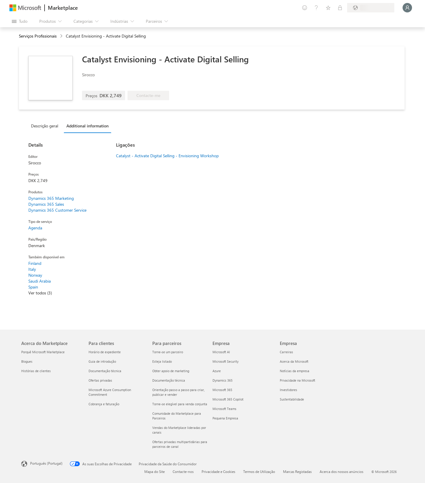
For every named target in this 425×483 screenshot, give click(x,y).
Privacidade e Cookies (218, 471)
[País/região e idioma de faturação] (370, 7)
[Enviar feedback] (304, 7)
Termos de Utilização (259, 471)
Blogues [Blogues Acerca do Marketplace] (26, 361)
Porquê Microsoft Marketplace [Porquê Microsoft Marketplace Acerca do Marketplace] (43, 352)
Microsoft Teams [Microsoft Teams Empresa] (224, 408)
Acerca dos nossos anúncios (341, 471)
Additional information (87, 126)
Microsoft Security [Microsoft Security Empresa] (225, 361)
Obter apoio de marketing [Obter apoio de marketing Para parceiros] (170, 371)
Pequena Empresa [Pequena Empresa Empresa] (225, 418)
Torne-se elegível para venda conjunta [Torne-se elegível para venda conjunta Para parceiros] (179, 404)
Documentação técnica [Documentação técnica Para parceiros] (168, 380)
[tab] (46, 125)
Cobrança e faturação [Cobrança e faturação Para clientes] (104, 404)
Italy (32, 269)
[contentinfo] (62, 36)
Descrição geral (44, 126)
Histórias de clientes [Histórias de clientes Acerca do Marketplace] (36, 371)
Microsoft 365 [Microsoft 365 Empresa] (222, 390)
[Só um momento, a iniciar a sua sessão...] (407, 7)
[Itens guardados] (328, 7)
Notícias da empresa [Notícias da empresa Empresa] (294, 371)
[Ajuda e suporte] (316, 7)
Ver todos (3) (40, 293)
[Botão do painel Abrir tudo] (19, 21)
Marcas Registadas (297, 471)
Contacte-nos (183, 471)
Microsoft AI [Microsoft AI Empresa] (221, 352)
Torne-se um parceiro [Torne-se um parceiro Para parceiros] (167, 352)
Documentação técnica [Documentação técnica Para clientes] (105, 371)
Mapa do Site (154, 471)
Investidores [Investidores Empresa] (288, 390)
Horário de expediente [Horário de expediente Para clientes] (105, 352)
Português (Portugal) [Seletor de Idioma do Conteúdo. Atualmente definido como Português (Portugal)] (46, 463)
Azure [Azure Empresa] (216, 371)
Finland (34, 263)
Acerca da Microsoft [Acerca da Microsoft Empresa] (294, 361)
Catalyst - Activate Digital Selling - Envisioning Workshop (167, 155)
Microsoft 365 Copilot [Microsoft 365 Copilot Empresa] (227, 399)
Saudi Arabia (39, 281)
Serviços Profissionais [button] (38, 36)
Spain (33, 287)
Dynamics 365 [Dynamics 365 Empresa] (222, 380)
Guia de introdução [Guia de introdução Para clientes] (102, 361)
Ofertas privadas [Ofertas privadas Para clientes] (100, 380)
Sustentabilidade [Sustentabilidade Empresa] (292, 399)
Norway (35, 275)
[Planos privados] (340, 7)
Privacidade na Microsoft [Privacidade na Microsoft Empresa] (297, 380)
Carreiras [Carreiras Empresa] (286, 352)
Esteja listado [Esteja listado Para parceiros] (162, 361)
